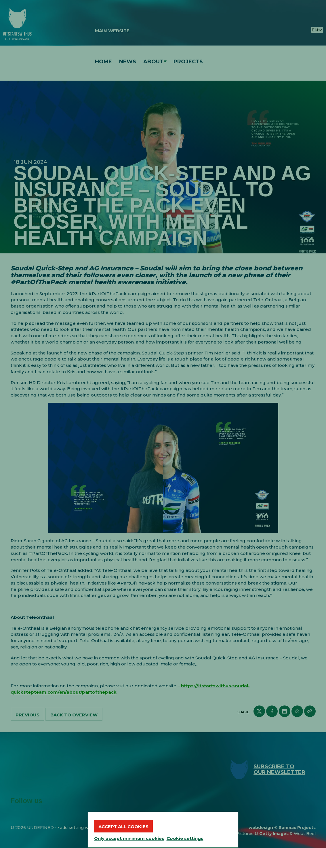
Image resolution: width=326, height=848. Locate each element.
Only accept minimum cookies (129, 838)
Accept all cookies (123, 826)
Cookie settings (185, 838)
